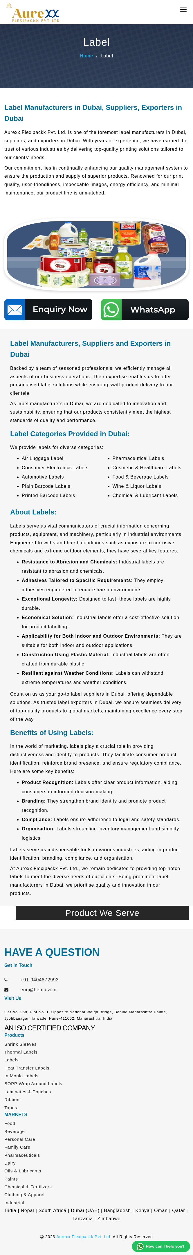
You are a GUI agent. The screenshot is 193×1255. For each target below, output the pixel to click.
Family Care (17, 1147)
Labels (11, 1059)
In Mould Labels (21, 1075)
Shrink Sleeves (20, 1044)
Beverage (14, 1131)
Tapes (10, 1107)
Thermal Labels (21, 1052)
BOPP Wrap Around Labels (33, 1083)
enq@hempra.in (38, 989)
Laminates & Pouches (27, 1091)
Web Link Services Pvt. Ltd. (124, 1246)
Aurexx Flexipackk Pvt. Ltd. (83, 1236)
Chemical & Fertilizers (28, 1186)
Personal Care (19, 1139)
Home (86, 55)
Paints (11, 1178)
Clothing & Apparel (24, 1194)
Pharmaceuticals (22, 1155)
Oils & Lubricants (22, 1170)
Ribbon (11, 1099)
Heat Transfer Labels (26, 1067)
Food (9, 1123)
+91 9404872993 (39, 979)
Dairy (10, 1163)
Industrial (14, 1202)
